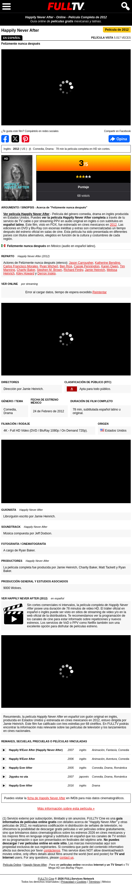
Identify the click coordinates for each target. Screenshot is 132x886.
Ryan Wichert (49, 266)
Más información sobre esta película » (66, 808)
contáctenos (52, 850)
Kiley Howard (25, 273)
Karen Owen (109, 266)
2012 (113, 224)
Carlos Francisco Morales (20, 266)
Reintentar (100, 292)
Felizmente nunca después (20, 43)
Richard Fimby (73, 270)
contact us (67, 857)
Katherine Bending (107, 263)
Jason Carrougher (81, 263)
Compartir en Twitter (15, 138)
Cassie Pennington (87, 266)
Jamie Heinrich (95, 270)
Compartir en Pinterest (25, 138)
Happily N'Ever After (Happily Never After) (36, 749)
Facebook (119, 138)
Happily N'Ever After (22, 758)
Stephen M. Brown (49, 270)
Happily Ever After (20, 767)
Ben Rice (66, 266)
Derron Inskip (46, 273)
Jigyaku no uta (18, 776)
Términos (94, 881)
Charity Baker (26, 270)
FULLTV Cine (46, 878)
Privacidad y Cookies (74, 881)
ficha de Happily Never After (46, 798)
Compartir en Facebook (5, 138)
